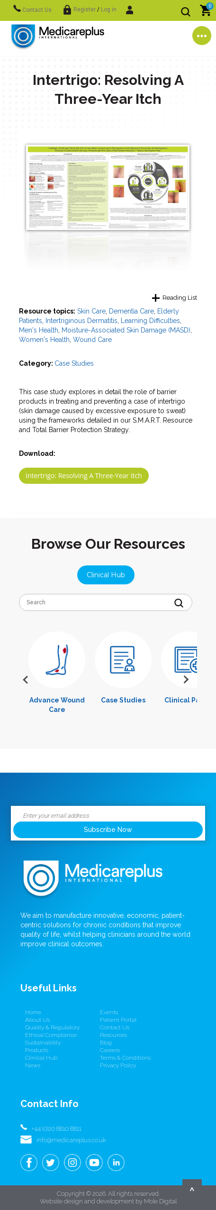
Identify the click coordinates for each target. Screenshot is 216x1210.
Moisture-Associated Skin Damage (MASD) (126, 330)
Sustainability (43, 1042)
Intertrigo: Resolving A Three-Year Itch (84, 475)
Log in (109, 9)
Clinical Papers (189, 700)
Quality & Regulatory (52, 1027)
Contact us (114, 1027)
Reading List (179, 297)
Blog (106, 1042)
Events (109, 1012)
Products (36, 1050)
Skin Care (91, 311)
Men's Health (38, 330)
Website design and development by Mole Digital (108, 1201)
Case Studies (74, 363)
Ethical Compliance (51, 1035)
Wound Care (92, 339)
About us (37, 1019)
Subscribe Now (108, 829)
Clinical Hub (106, 575)
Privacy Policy (118, 1065)
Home (33, 1012)
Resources (113, 1035)
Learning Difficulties (150, 320)
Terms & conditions (125, 1057)
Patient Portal (118, 1019)
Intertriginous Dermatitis (81, 320)
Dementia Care (131, 311)
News (32, 1065)
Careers (110, 1050)
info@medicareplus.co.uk (71, 1140)
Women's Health (44, 339)
